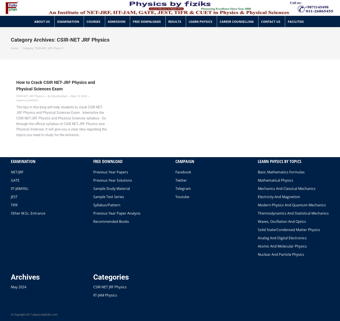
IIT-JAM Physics (105, 295)
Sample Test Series (108, 196)
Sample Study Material (111, 188)
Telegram (183, 188)
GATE (15, 180)
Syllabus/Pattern (106, 205)
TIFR (14, 205)
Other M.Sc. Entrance (28, 213)
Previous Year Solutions (112, 180)
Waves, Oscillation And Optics (282, 221)
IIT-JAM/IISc (19, 188)
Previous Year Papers (110, 172)
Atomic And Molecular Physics (282, 246)
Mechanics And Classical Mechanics (286, 188)
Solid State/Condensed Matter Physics (289, 229)
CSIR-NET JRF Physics (30, 96)
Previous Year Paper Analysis (117, 213)
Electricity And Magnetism (279, 196)
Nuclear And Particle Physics (281, 254)
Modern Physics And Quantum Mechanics (292, 205)
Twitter (181, 180)
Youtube (182, 196)
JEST (14, 196)
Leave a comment (27, 100)
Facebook (183, 172)
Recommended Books (111, 221)
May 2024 (18, 287)
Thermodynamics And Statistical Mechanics (293, 213)
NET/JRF (17, 172)
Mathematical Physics (275, 180)
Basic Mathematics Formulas (281, 172)
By (57, 96)
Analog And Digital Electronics (282, 238)
